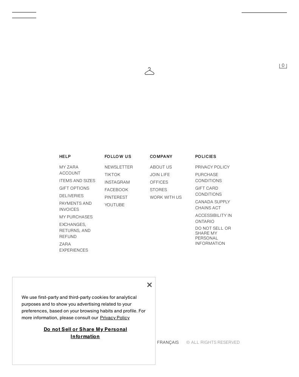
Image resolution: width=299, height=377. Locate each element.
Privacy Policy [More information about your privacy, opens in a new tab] (114, 317)
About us (161, 167)
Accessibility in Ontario (213, 218)
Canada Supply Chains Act (212, 205)
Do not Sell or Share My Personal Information (213, 236)
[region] (84, 321)
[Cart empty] (283, 66)
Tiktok (112, 175)
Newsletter (119, 167)
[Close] (149, 284)
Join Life (160, 175)
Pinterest (116, 197)
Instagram (117, 182)
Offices (159, 182)
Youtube (115, 205)
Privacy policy (212, 167)
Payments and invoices (75, 206)
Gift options (74, 188)
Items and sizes (77, 181)
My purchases (75, 217)
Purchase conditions (208, 178)
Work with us (166, 197)
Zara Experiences (73, 247)
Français (168, 342)
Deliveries (71, 196)
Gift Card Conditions (208, 191)
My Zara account (69, 170)
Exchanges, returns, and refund (75, 230)
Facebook (116, 190)
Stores (158, 190)
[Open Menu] (27, 17)
